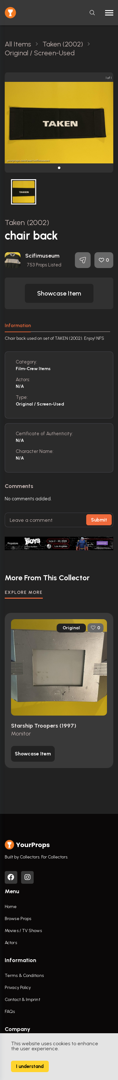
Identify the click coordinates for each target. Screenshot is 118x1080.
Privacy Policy (18, 987)
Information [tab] (18, 325)
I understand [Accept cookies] (30, 1066)
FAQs (10, 1011)
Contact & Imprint (22, 999)
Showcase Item (59, 293)
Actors (11, 942)
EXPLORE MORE (24, 592)
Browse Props (18, 918)
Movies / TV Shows (23, 930)
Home (11, 906)
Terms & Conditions (24, 975)
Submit (99, 520)
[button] (59, 168)
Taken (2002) (27, 222)
